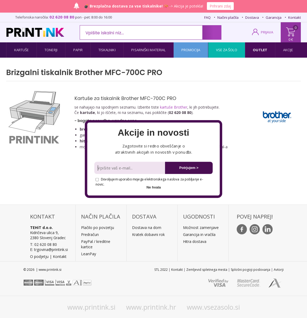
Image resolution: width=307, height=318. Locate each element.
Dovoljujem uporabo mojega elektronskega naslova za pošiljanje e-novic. (149, 181)
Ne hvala (154, 187)
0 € (290, 39)
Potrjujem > (188, 168)
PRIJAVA (267, 32)
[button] (153, 132)
